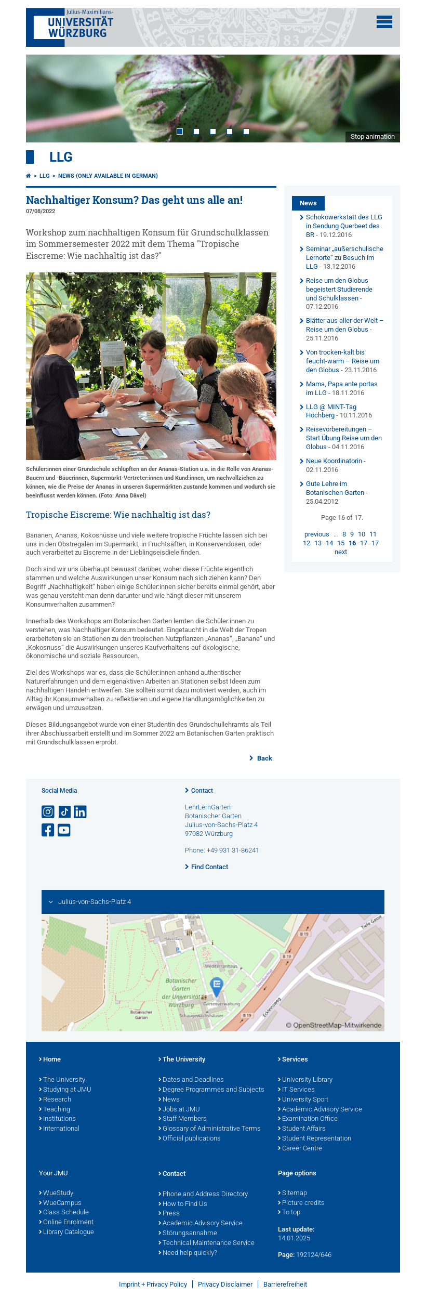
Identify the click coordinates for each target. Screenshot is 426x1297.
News (169, 1100)
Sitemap (292, 1193)
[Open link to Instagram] (49, 812)
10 (361, 534)
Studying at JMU (65, 1090)
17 (363, 543)
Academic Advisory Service (320, 1110)
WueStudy (56, 1193)
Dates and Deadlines (191, 1080)
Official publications (189, 1139)
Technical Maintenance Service (206, 1243)
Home (50, 1060)
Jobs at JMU (179, 1110)
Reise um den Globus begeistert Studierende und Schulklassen (339, 289)
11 (373, 534)
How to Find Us (182, 1204)
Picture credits (301, 1203)
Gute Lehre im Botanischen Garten (335, 488)
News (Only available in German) (108, 176)
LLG (61, 157)
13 (318, 543)
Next (382, 98)
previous (316, 534)
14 (329, 543)
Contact (202, 790)
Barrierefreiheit (285, 1284)
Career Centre (300, 1149)
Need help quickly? (187, 1253)
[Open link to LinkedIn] (81, 812)
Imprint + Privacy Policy (153, 1284)
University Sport (303, 1100)
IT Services (296, 1090)
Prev (44, 98)
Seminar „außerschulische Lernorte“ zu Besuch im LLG (344, 257)
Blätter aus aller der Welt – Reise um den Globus (345, 325)
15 (340, 543)
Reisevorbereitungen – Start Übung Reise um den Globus (344, 438)
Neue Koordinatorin (334, 461)
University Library (305, 1080)
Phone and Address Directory (203, 1194)
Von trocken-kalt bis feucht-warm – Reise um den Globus (342, 361)
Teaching (54, 1110)
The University (62, 1080)
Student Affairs (302, 1129)
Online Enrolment (66, 1222)
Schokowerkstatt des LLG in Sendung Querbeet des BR (344, 226)
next (341, 552)
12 (306, 543)
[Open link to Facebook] (49, 830)
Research (55, 1100)
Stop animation (373, 136)
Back (264, 758)
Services (293, 1060)
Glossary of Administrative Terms (209, 1129)
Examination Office (308, 1119)
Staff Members (182, 1119)
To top (289, 1212)
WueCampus (60, 1203)
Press (169, 1214)
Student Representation (314, 1139)
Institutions (57, 1119)
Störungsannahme (187, 1233)
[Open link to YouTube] (65, 830)
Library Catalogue (66, 1232)
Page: (286, 1255)
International (59, 1129)
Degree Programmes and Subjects (211, 1090)
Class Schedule (64, 1212)
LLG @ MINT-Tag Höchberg (331, 411)
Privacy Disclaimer (225, 1284)
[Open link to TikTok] (65, 812)
